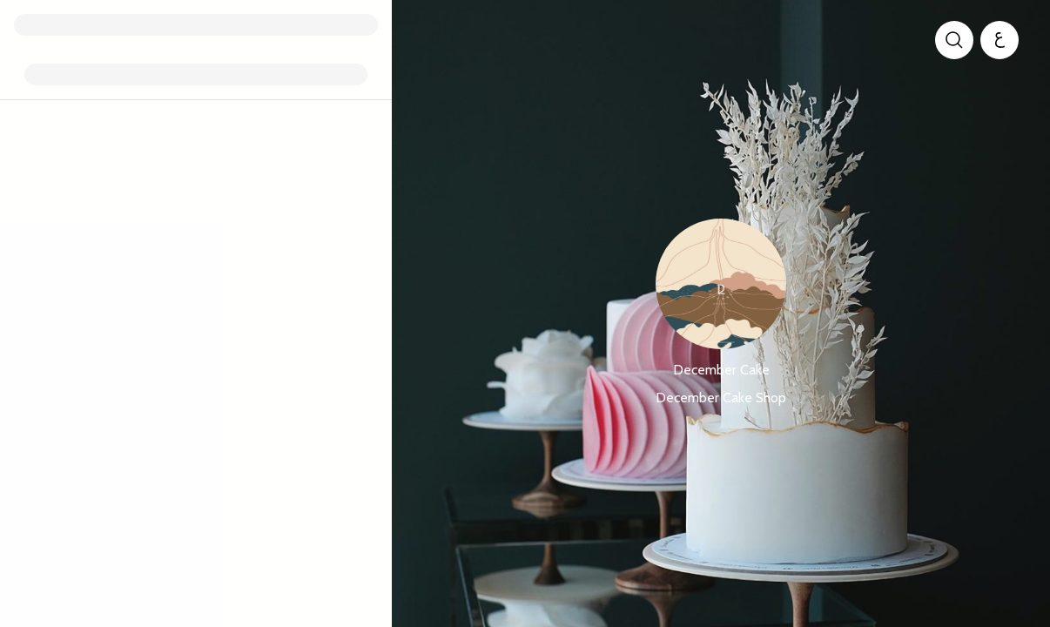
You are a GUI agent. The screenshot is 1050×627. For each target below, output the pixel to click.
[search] (954, 40)
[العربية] (999, 40)
